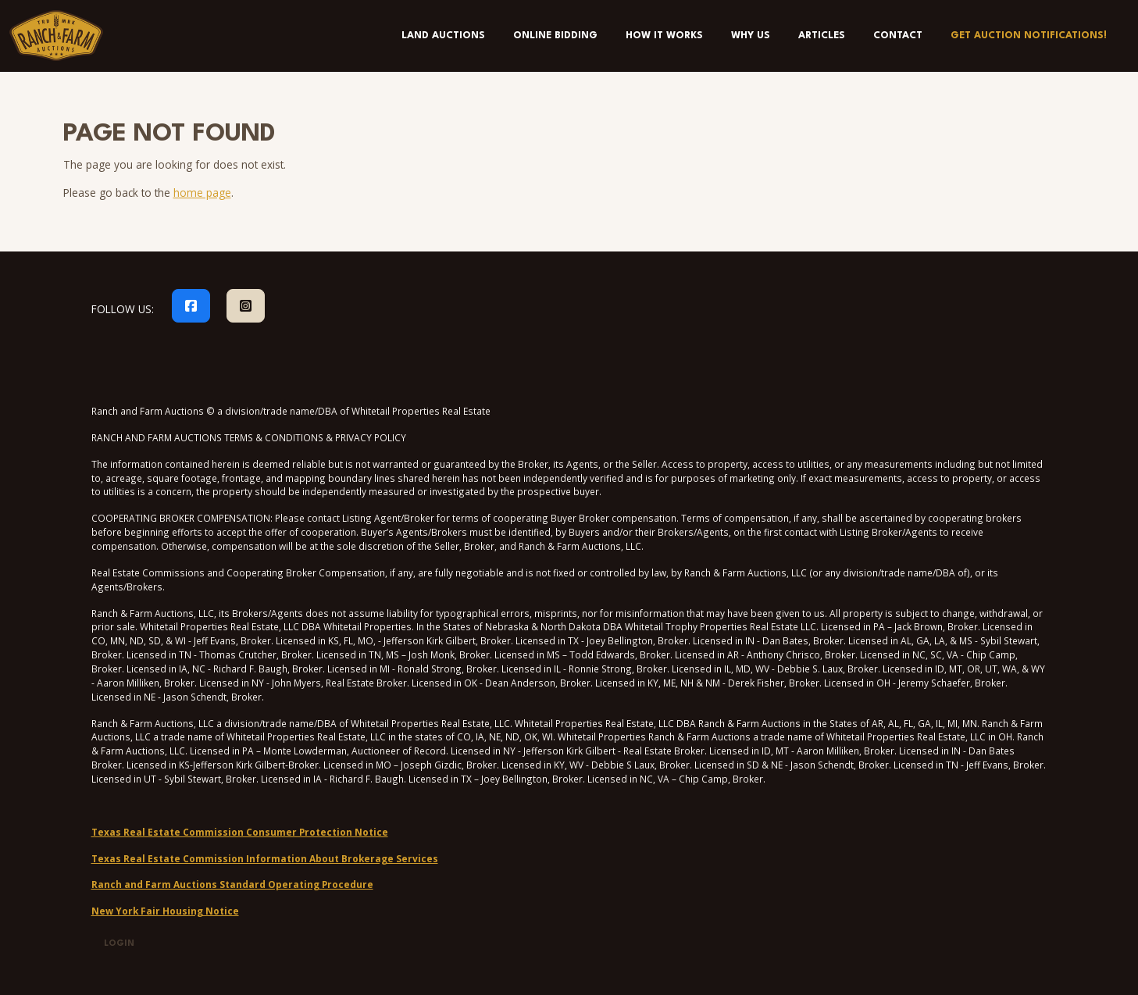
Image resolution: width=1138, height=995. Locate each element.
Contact (897, 35)
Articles (821, 35)
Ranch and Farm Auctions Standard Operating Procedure (232, 884)
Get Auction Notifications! (1029, 35)
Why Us (750, 35)
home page (202, 192)
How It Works (664, 35)
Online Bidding (555, 35)
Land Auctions (443, 35)
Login (119, 944)
